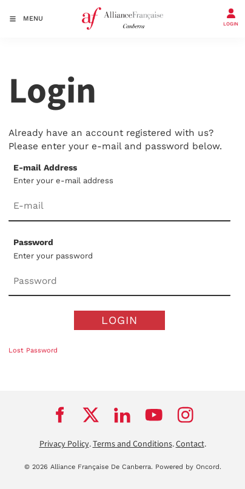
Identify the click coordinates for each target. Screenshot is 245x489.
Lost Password (33, 350)
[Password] (119, 281)
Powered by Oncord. (188, 467)
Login (119, 320)
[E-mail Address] (119, 206)
